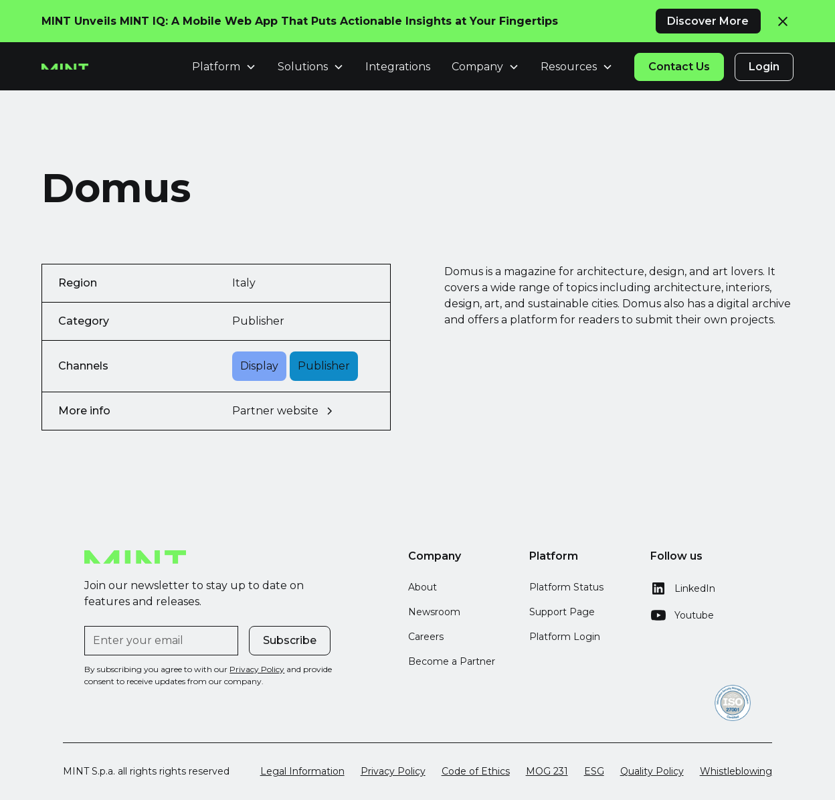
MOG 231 (547, 771)
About (422, 587)
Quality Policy (652, 771)
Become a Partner (451, 661)
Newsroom (434, 612)
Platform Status (566, 587)
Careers (426, 637)
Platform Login (564, 637)
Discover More (708, 21)
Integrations (397, 66)
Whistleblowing (736, 771)
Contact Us (679, 66)
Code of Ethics (476, 771)
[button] (224, 67)
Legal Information (302, 771)
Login (764, 66)
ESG (594, 771)
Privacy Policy (393, 771)
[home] (64, 67)
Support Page (562, 612)
